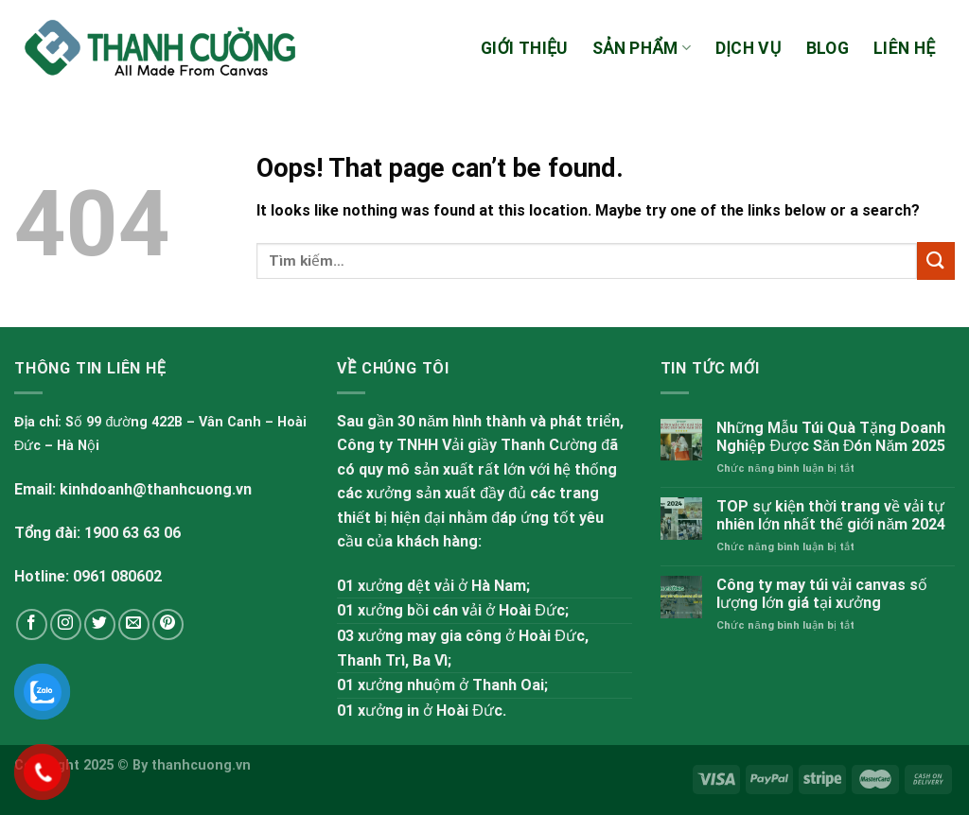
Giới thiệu (524, 48)
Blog (827, 48)
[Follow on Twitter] (99, 624)
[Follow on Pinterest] (168, 624)
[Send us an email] (134, 624)
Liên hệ (904, 48)
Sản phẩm (641, 48)
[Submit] (936, 260)
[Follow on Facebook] (31, 624)
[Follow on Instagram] (65, 624)
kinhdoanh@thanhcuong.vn (156, 489)
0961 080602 (117, 576)
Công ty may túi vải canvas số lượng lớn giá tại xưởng (821, 594)
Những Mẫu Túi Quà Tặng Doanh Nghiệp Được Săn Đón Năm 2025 (830, 437)
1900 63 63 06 (132, 533)
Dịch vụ (748, 48)
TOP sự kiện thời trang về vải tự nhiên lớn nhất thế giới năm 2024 (830, 515)
